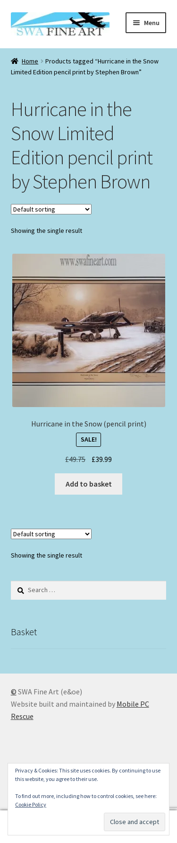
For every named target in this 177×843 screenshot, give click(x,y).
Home (30, 61)
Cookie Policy (30, 804)
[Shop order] (51, 209)
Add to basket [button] (89, 483)
